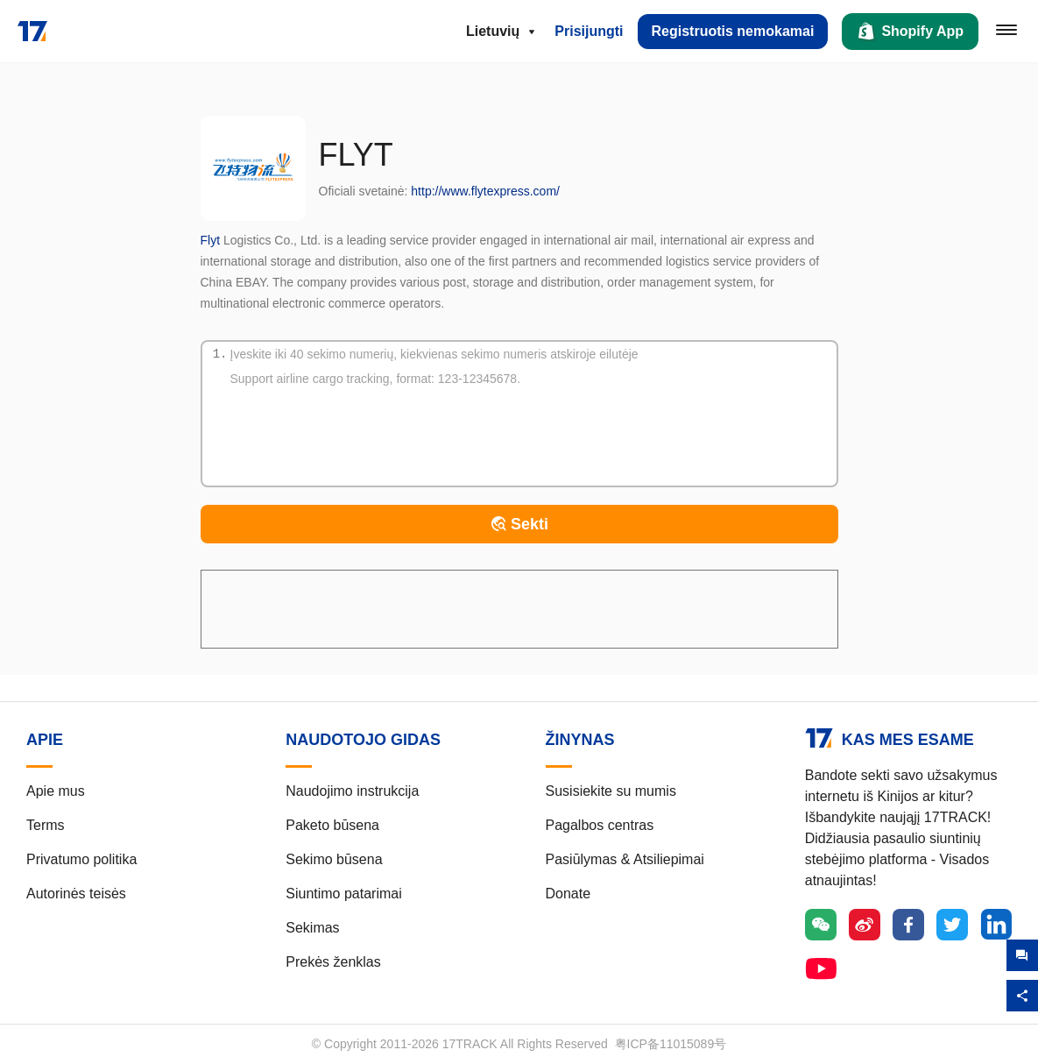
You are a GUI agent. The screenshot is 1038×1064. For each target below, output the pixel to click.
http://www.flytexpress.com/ (485, 191)
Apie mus (55, 791)
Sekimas (312, 927)
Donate (568, 893)
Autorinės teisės (76, 893)
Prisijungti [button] (588, 31)
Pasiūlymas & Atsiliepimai (625, 859)
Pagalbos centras (600, 825)
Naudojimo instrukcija (352, 791)
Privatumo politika (81, 859)
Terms (45, 825)
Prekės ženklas (333, 961)
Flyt (211, 240)
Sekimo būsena (334, 859)
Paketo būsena (332, 825)
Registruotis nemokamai (733, 31)
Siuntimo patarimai (344, 893)
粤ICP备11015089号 (671, 1044)
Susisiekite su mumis (611, 791)
